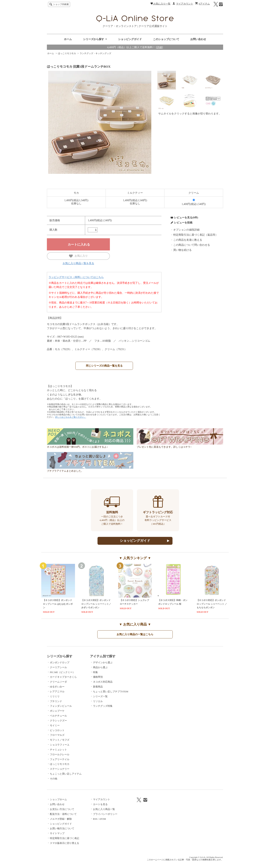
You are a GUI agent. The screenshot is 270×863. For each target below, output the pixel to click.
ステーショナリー (59, 768)
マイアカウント (184, 3)
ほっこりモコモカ (67, 53)
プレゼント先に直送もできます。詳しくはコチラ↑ (180, 446)
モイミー (55, 725)
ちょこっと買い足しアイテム (66, 773)
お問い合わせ (198, 39)
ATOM (102, 818)
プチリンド (56, 701)
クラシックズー (58, 720)
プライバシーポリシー (105, 814)
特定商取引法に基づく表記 (64, 838)
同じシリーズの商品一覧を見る (104, 365)
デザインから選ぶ (102, 662)
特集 (95, 672)
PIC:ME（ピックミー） (62, 672)
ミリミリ (55, 696)
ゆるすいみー (57, 686)
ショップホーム (58, 799)
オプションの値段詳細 (186, 229)
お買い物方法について (62, 828)
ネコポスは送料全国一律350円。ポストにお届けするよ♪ (90, 446)
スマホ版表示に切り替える (64, 843)
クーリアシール (58, 667)
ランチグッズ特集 (102, 706)
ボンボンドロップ (59, 662)
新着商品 (98, 686)
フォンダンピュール (61, 706)
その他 (53, 778)
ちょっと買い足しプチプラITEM (110, 691)
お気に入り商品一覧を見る (78, 263)
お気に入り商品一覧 (104, 809)
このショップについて (166, 39)
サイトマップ (57, 833)
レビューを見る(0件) (186, 217)
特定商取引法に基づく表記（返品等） (195, 234)
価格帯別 (98, 676)
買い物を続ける (182, 250)
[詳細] (159, 47)
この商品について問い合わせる (191, 245)
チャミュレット (58, 749)
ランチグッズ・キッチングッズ (95, 53)
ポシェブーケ (57, 710)
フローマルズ (57, 735)
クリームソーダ (58, 681)
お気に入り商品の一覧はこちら (135, 634)
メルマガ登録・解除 (61, 818)
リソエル (98, 701)
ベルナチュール (58, 715)
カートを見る (100, 804)
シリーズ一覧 (100, 696)
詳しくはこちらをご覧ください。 (70, 417)
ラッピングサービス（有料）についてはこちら (76, 277)
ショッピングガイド (130, 39)
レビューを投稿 (183, 222)
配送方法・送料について (63, 814)
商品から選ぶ (100, 667)
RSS (95, 818)
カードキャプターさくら (63, 676)
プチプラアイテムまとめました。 (90, 470)
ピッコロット (57, 730)
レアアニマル (57, 691)
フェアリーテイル (59, 759)
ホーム (68, 39)
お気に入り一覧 (160, 3)
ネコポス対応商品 (102, 681)
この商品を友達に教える (187, 239)
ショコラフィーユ (59, 744)
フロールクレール (59, 754)
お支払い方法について (62, 809)
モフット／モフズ (59, 739)
